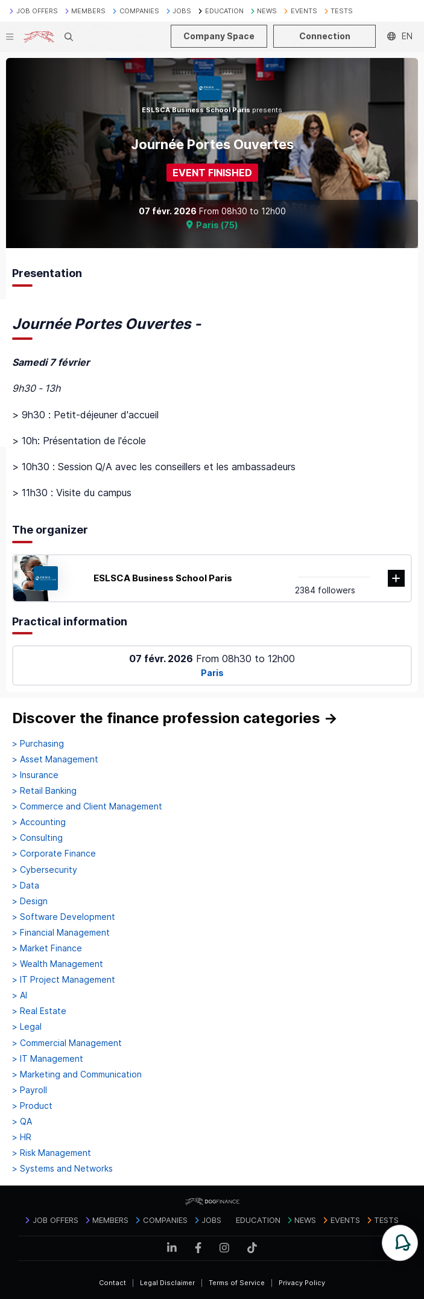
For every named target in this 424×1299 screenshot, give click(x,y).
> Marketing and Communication (77, 1074)
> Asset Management (55, 759)
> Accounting (39, 822)
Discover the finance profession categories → (175, 718)
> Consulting (37, 838)
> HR (21, 1137)
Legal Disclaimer (167, 1282)
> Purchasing (38, 743)
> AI (19, 995)
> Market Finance (47, 948)
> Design (30, 901)
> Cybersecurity (44, 870)
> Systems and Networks (62, 1168)
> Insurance (35, 775)
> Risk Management (51, 1153)
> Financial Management (61, 932)
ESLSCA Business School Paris (162, 578)
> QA (22, 1121)
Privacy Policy (302, 1282)
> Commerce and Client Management (87, 806)
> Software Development (63, 917)
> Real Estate (39, 1011)
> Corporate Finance (54, 853)
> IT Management (47, 1059)
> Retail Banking (44, 791)
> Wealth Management (57, 964)
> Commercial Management (67, 1043)
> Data (25, 885)
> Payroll (29, 1090)
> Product (32, 1106)
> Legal (27, 1027)
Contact (112, 1282)
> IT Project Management (63, 980)
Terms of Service (237, 1282)
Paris (212, 673)
